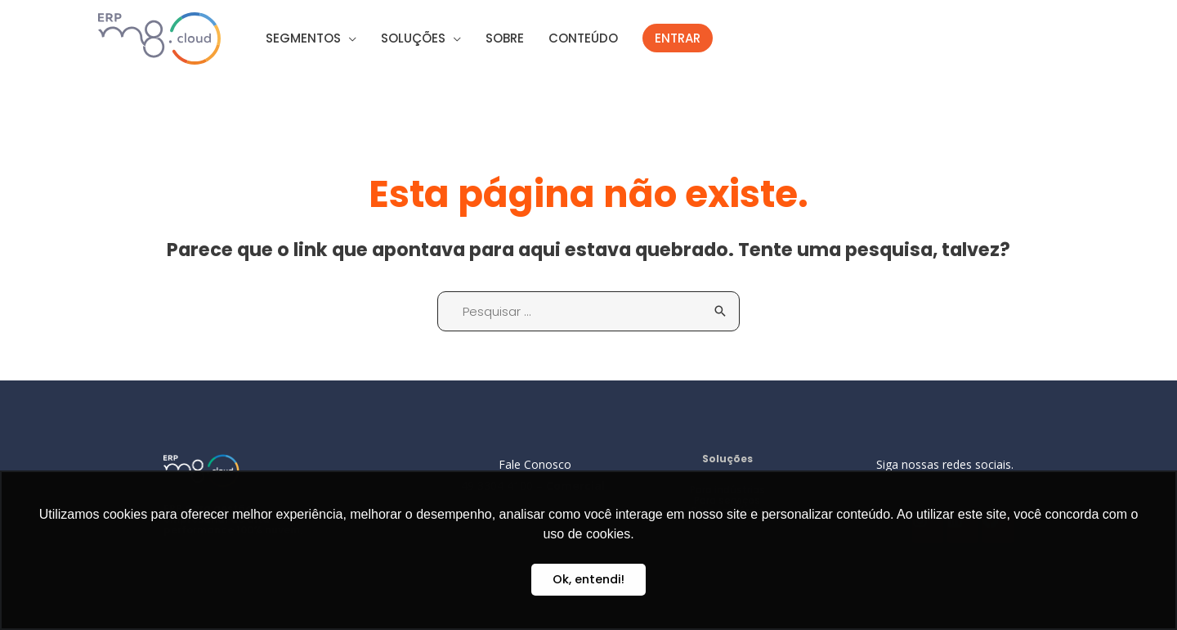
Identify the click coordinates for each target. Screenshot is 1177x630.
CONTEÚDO (583, 38)
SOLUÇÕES (413, 38)
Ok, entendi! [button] (588, 579)
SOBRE (505, 38)
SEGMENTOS (303, 38)
